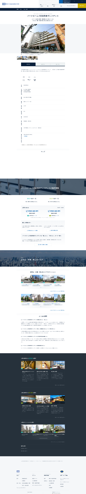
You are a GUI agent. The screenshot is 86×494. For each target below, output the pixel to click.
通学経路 (31, 117)
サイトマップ (54, 489)
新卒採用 (61, 462)
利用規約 (49, 489)
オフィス (45, 1)
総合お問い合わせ (32, 489)
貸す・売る (19, 461)
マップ (35, 191)
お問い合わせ (82, 5)
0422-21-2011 (32, 189)
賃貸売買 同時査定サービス (39, 301)
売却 (50, 463)
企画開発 (50, 465)
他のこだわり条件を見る (59, 361)
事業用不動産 (51, 1)
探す (41, 4)
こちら (49, 323)
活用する (53, 4)
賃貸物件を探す (24, 426)
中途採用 (61, 464)
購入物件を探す (24, 428)
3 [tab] (42, 282)
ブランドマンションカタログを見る (57, 419)
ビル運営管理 (34, 458)
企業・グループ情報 (58, 1)
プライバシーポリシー (41, 489)
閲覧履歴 (74, 2)
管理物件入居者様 (66, 2)
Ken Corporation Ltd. (10, 4)
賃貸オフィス (34, 456)
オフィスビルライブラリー (37, 463)
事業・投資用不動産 (36, 461)
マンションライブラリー (71, 5)
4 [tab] (43, 282)
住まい (41, 1)
